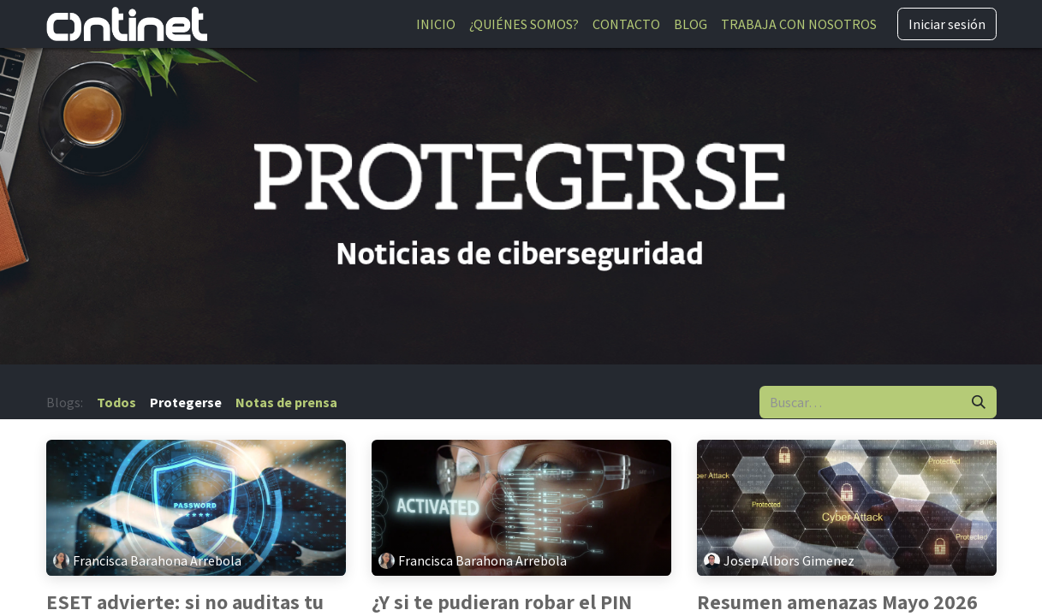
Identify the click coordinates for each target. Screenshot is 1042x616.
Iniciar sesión (946, 24)
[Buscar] (979, 402)
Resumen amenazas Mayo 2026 (837, 601)
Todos (116, 402)
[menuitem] (435, 24)
